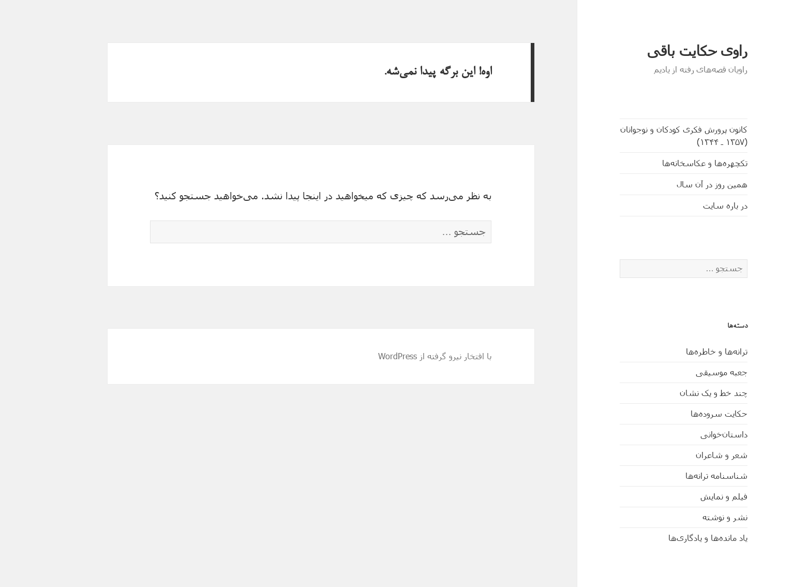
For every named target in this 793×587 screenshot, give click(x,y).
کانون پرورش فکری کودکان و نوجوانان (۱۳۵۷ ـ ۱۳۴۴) (652, 135)
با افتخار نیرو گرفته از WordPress (403, 356)
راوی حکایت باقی (666, 51)
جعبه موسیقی (690, 372)
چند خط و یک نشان (682, 393)
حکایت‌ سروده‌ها (688, 413)
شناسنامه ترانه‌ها (685, 475)
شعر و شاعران (690, 455)
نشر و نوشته (693, 517)
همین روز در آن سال (681, 184)
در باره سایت (694, 205)
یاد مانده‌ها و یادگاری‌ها (676, 537)
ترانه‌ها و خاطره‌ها (685, 351)
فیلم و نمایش (692, 496)
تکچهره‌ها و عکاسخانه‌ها (673, 163)
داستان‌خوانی (692, 434)
